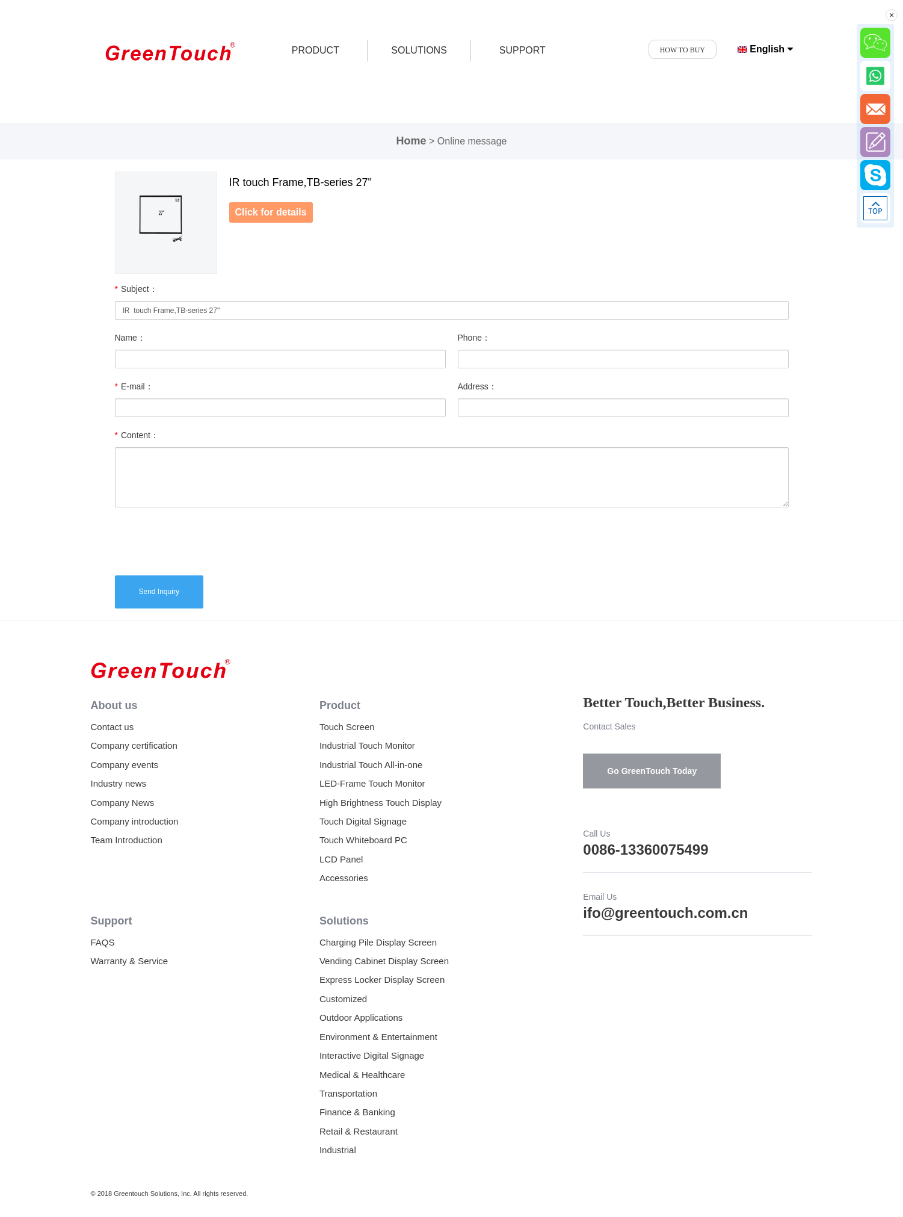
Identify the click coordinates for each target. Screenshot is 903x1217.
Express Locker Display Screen (382, 979)
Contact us (112, 727)
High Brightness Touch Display (380, 802)
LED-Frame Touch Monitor (372, 783)
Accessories (343, 878)
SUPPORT (522, 50)
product (315, 50)
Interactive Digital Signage (371, 1055)
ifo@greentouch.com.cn (665, 913)
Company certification (134, 745)
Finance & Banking (357, 1112)
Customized (343, 999)
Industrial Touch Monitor (367, 745)
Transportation (348, 1093)
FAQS (103, 942)
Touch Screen (347, 727)
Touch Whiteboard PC (363, 840)
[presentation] (206, 539)
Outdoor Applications (360, 1017)
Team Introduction (126, 840)
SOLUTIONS (418, 50)
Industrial (337, 1150)
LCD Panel (341, 859)
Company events (125, 765)
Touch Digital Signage (363, 821)
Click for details (271, 212)
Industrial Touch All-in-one (371, 765)
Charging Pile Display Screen (378, 942)
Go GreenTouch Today (652, 771)
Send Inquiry (159, 591)
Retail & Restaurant (358, 1131)
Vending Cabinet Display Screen (384, 961)
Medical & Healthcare (362, 1075)
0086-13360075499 (645, 849)
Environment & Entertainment (378, 1037)
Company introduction (135, 821)
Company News (123, 802)
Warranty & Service (129, 961)
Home (411, 141)
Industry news (119, 783)
